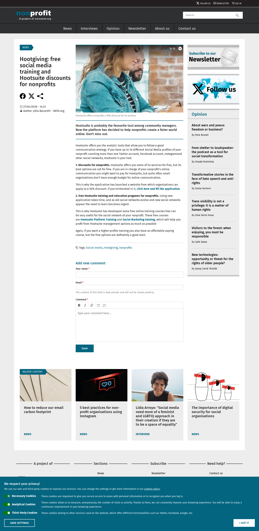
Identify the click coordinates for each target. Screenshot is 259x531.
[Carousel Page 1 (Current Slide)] (168, 48)
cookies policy (152, 488)
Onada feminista (204, 161)
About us (162, 28)
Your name (82, 268)
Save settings (19, 523)
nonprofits (125, 247)
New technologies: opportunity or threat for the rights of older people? (212, 259)
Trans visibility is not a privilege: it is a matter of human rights (210, 205)
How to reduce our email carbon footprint (43, 410)
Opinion (113, 28)
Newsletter (223, 3)
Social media (94, 247)
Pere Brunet (201, 134)
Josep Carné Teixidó (206, 268)
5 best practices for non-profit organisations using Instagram (101, 412)
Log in (238, 3)
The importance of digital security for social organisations (212, 412)
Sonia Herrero (203, 188)
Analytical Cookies (23, 504)
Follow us (205, 3)
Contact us (187, 28)
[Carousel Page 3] (174, 48)
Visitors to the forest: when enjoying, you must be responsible (211, 232)
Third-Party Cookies (24, 512)
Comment (81, 299)
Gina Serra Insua (204, 215)
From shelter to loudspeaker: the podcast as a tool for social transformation (212, 152)
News (67, 28)
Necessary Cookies (24, 496)
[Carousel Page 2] (171, 48)
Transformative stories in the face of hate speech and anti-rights (213, 179)
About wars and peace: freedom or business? (208, 127)
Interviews (89, 28)
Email (79, 282)
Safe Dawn (201, 241)
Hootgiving (111, 247)
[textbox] (129, 325)
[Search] (213, 15)
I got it (244, 523)
